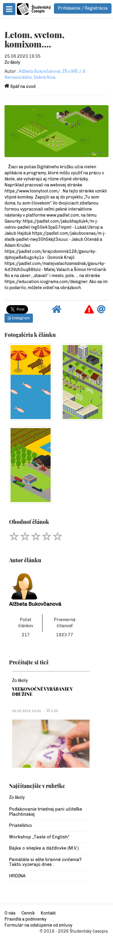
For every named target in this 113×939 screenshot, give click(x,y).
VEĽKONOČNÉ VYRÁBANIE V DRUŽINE (42, 691)
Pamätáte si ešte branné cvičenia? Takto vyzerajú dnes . (45, 862)
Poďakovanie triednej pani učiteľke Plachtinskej (45, 811)
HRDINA (17, 876)
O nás (10, 913)
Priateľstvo (20, 825)
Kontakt (48, 913)
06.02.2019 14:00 (26, 711)
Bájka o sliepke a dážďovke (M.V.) (44, 848)
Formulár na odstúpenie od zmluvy (38, 925)
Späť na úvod (20, 86)
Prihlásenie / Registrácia (83, 8)
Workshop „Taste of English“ (39, 837)
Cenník (28, 913)
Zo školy (12, 62)
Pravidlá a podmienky (25, 919)
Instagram (19, 318)
